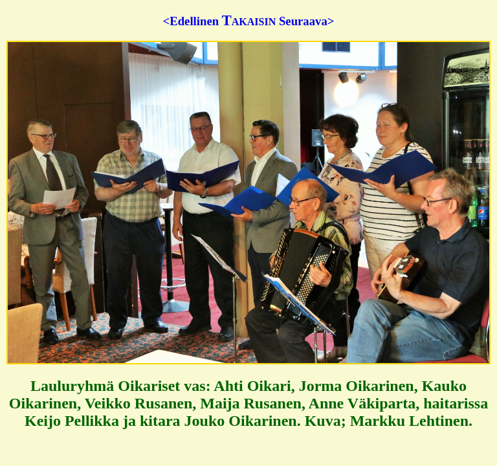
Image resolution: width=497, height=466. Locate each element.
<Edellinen (191, 21)
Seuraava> (306, 21)
